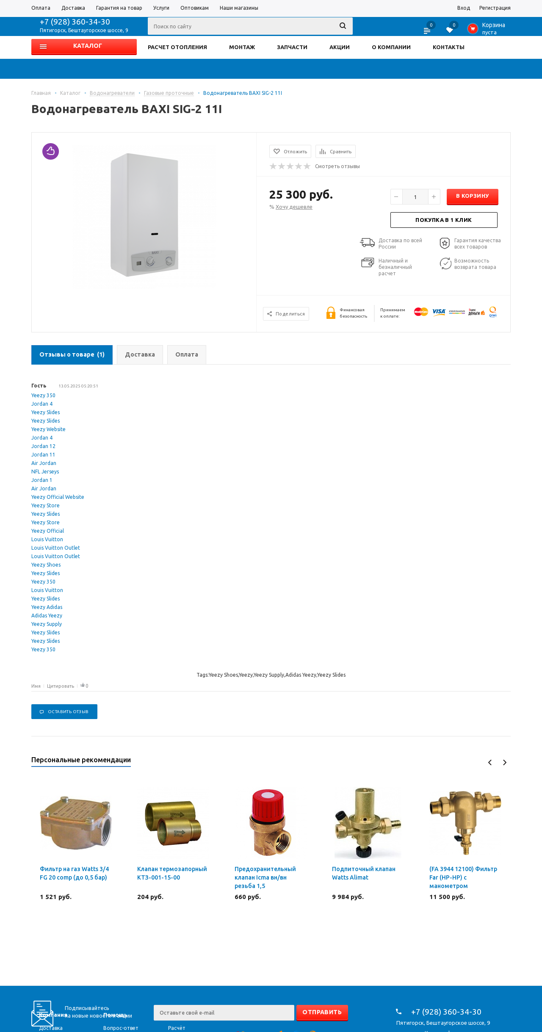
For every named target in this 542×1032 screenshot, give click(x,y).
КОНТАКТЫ (449, 47)
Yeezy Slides (45, 412)
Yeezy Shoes (46, 564)
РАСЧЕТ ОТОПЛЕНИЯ (177, 47)
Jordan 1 (42, 480)
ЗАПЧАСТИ (292, 47)
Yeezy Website (48, 429)
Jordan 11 (43, 454)
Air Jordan (43, 463)
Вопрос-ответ (120, 1028)
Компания (53, 1015)
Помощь (115, 1015)
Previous (490, 762)
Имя (36, 686)
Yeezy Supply (46, 624)
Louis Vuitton (47, 539)
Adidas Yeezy (46, 615)
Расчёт (176, 1028)
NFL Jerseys (45, 471)
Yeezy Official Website (57, 497)
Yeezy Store (45, 505)
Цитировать (60, 686)
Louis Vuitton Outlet (55, 548)
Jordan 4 (42, 404)
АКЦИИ (339, 47)
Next (504, 762)
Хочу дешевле (294, 207)
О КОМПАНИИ (391, 47)
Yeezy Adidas (46, 607)
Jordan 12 (43, 446)
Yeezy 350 (43, 395)
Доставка (51, 1028)
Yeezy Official (47, 531)
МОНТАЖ (242, 47)
